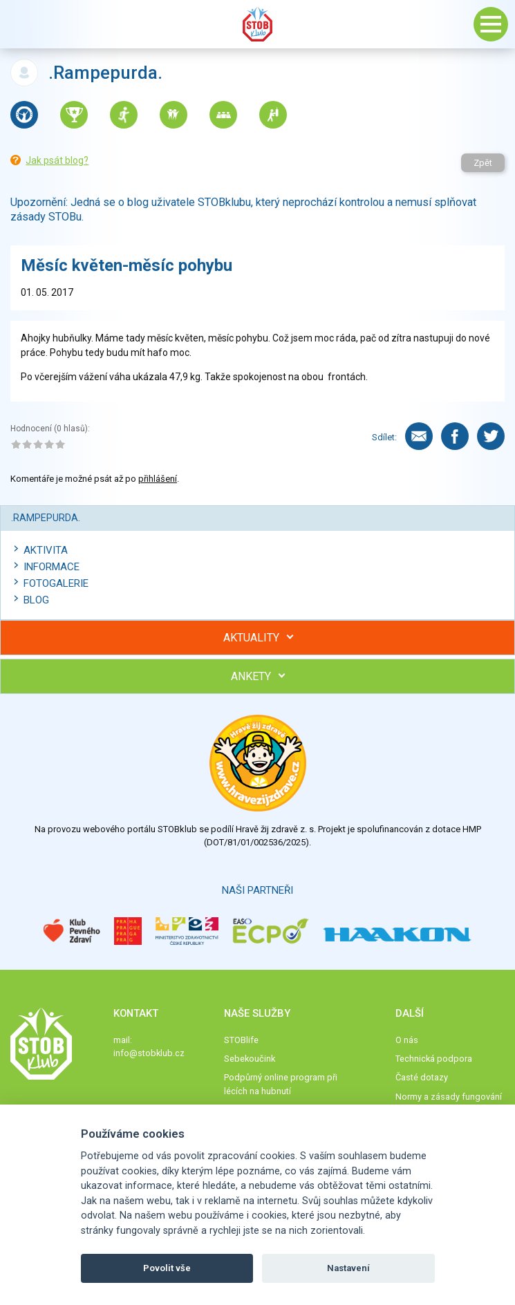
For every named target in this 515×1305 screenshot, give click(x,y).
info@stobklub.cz (149, 1053)
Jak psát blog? (57, 160)
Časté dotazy (421, 1077)
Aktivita (46, 550)
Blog (36, 600)
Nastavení (348, 1268)
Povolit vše (167, 1268)
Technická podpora (433, 1058)
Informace (51, 567)
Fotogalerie (56, 583)
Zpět (483, 163)
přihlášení (157, 478)
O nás (406, 1040)
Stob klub (257, 24)
